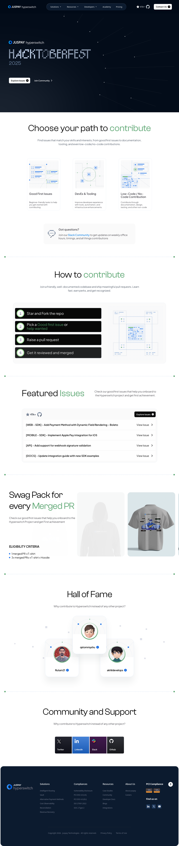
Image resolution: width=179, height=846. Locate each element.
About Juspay (130, 791)
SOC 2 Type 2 (79, 808)
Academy (107, 6)
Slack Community (79, 234)
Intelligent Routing (47, 791)
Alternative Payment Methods (52, 799)
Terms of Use (121, 833)
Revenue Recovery (47, 812)
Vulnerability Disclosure (83, 791)
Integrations (107, 808)
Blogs (105, 803)
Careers (128, 795)
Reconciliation (45, 808)
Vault (42, 795)
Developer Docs (109, 799)
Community (107, 795)
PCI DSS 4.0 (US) (80, 795)
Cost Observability (47, 803)
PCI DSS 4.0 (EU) (80, 799)
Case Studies (108, 791)
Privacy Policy (106, 833)
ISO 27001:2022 (80, 803)
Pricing (119, 6)
